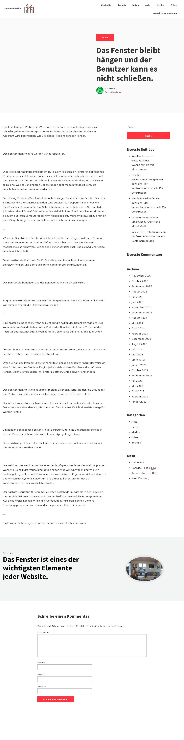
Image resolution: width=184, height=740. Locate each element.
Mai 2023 (137, 354)
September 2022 (142, 375)
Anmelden (138, 462)
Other (174, 5)
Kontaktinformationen (165, 13)
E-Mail (41, 674)
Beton (135, 5)
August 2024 (139, 317)
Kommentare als (144, 473)
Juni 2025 (137, 302)
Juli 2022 (137, 380)
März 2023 (138, 359)
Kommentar (43, 632)
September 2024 (142, 312)
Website (41, 686)
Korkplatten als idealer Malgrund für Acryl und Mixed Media (146, 222)
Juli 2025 (137, 297)
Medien (160, 5)
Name (41, 662)
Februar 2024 (140, 333)
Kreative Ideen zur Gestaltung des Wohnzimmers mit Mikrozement (143, 162)
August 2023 (139, 344)
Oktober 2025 (140, 281)
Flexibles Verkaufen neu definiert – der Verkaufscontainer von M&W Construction (149, 205)
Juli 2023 (137, 349)
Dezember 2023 (141, 338)
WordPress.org (140, 478)
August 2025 (139, 291)
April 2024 (138, 328)
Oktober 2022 (140, 370)
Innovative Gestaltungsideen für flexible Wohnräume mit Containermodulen (149, 236)
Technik (122, 5)
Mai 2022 (137, 386)
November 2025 (141, 275)
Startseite (105, 5)
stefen (118, 92)
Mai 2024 (137, 323)
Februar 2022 (140, 396)
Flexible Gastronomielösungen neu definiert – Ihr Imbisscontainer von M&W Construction (147, 183)
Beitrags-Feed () (144, 468)
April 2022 (138, 391)
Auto (147, 5)
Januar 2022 (139, 401)
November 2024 (141, 307)
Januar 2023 (139, 365)
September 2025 (142, 286)
